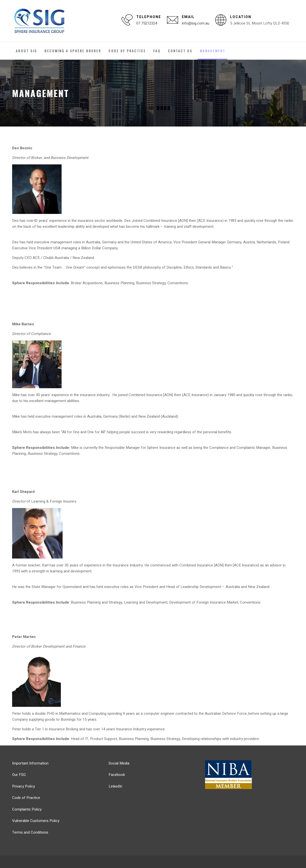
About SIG (26, 50)
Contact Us (180, 50)
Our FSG (19, 774)
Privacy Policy (23, 786)
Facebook (117, 774)
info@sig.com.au (195, 23)
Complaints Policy (27, 809)
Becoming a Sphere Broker (73, 50)
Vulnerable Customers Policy (35, 820)
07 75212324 (146, 23)
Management (212, 50)
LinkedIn (115, 786)
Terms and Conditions (30, 832)
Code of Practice (127, 50)
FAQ (157, 50)
